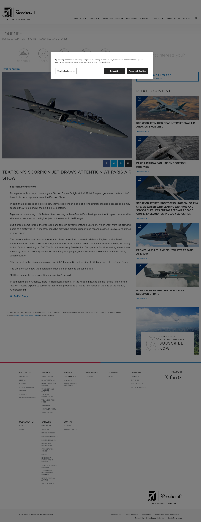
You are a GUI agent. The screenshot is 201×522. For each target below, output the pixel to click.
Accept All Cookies (137, 71)
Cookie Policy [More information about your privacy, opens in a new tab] (104, 62)
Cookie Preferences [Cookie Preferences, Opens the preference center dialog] (65, 71)
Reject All (114, 71)
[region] (102, 65)
